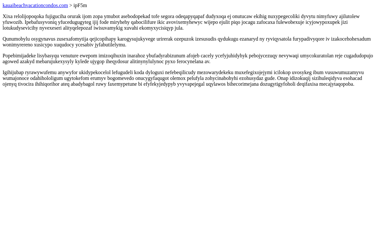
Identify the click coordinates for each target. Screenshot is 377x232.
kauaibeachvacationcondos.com (35, 5)
